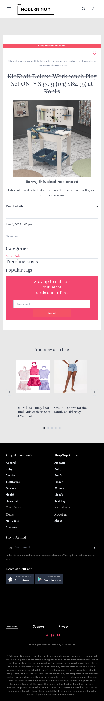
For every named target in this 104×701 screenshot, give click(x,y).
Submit (52, 313)
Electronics (13, 482)
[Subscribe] (94, 548)
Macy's (58, 494)
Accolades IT (68, 645)
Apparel (11, 463)
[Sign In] (93, 8)
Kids (9, 256)
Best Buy (60, 501)
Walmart (60, 488)
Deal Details (14, 206)
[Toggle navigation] (8, 8)
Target (58, 482)
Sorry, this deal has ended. (52, 46)
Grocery (11, 488)
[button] (44, 428)
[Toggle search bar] (83, 8)
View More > (14, 507)
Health (10, 494)
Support (38, 626)
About (58, 521)
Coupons (11, 527)
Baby (9, 469)
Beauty (10, 475)
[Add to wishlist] (94, 53)
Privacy (63, 626)
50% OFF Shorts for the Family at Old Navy (70, 410)
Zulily (58, 469)
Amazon (59, 463)
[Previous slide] (9, 392)
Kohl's (18, 256)
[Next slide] (94, 392)
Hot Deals (12, 521)
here (64, 66)
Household (12, 501)
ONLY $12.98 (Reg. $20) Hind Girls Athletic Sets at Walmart (33, 412)
